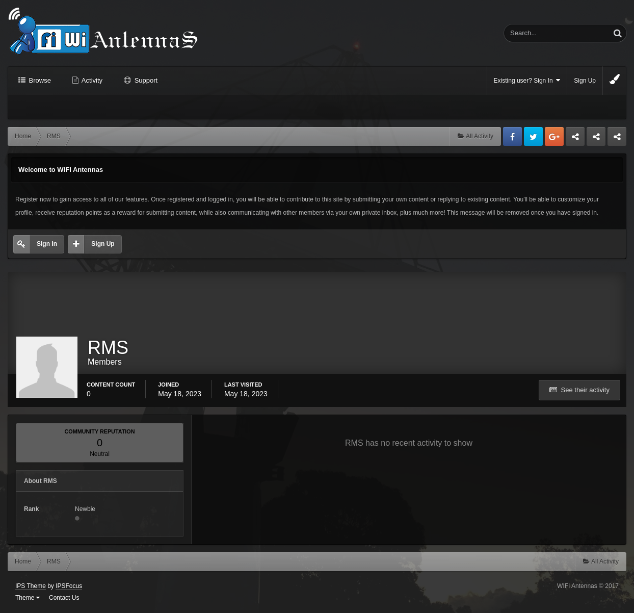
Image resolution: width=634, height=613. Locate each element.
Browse (39, 80)
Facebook (512, 136)
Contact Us (64, 597)
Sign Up (585, 80)
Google (554, 136)
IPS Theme (30, 586)
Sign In (47, 243)
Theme (27, 597)
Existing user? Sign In (527, 80)
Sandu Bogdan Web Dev (616, 139)
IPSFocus (69, 586)
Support (145, 80)
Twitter (533, 136)
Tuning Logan (596, 139)
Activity (91, 80)
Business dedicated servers (575, 139)
